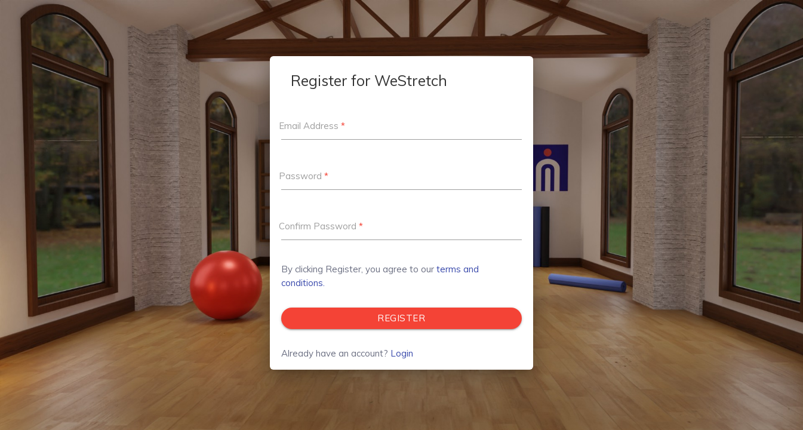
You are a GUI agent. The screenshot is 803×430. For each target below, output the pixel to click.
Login (401, 353)
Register (401, 318)
